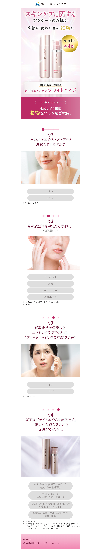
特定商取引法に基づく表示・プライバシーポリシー (46, 543)
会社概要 (27, 539)
